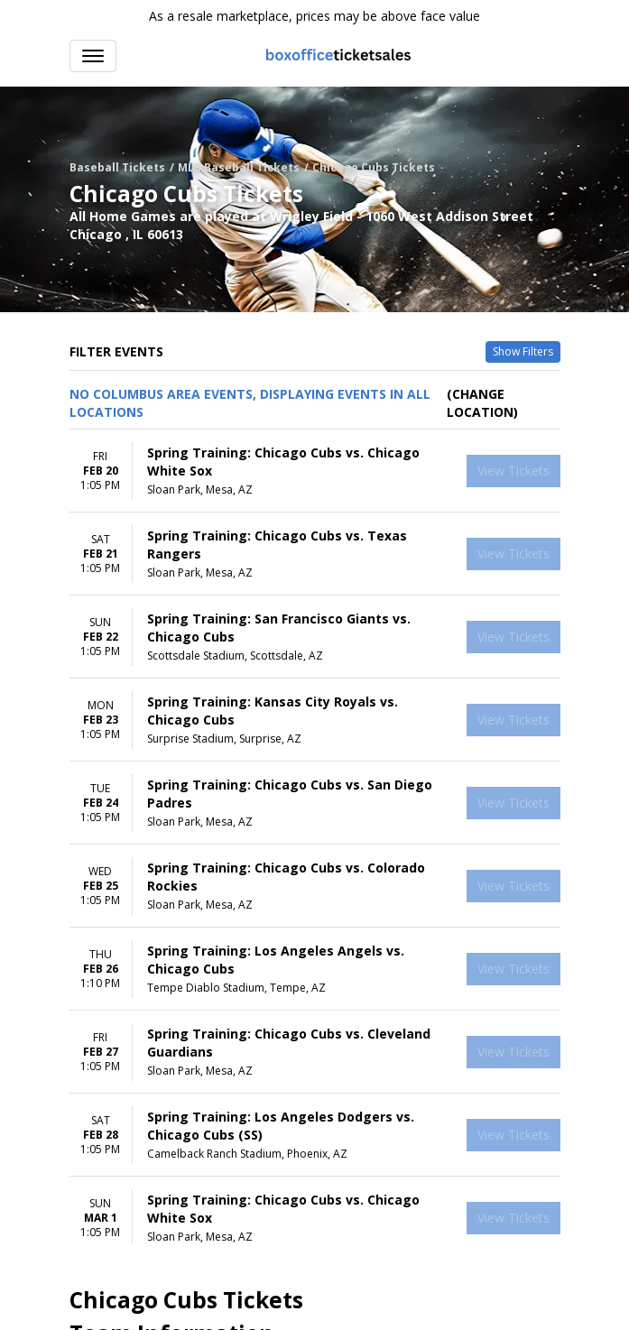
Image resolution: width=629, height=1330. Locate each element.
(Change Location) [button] (482, 402)
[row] (314, 471)
